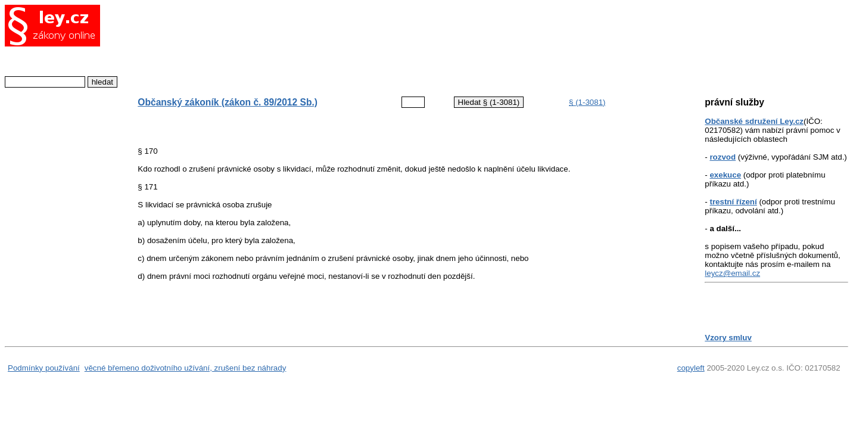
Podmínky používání (44, 367)
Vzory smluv (728, 337)
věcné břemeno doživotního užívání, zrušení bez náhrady (186, 367)
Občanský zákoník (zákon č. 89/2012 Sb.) (227, 102)
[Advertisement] (398, 45)
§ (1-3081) (587, 102)
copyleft (691, 367)
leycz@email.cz (732, 273)
